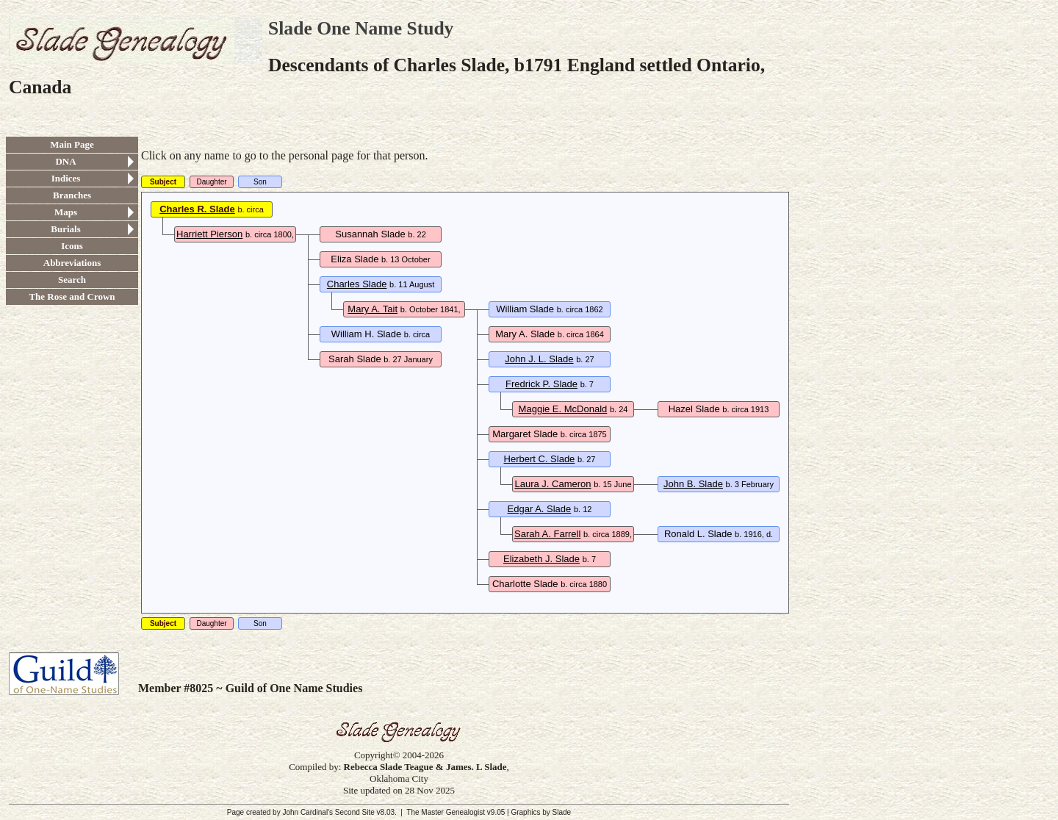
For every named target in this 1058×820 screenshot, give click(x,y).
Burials (65, 228)
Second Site (355, 812)
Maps (65, 211)
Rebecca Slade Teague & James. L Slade (425, 766)
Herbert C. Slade (539, 458)
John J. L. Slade (539, 358)
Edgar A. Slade (540, 508)
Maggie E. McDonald (563, 408)
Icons (72, 245)
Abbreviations (72, 262)
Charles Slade (357, 283)
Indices (66, 178)
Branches (72, 195)
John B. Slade (693, 483)
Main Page (72, 144)
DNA (65, 161)
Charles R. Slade (197, 209)
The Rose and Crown (72, 296)
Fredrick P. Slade (541, 383)
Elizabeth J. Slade (541, 558)
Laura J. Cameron (552, 483)
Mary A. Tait (372, 308)
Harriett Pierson (209, 234)
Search (72, 279)
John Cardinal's (307, 812)
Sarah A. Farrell (547, 533)
